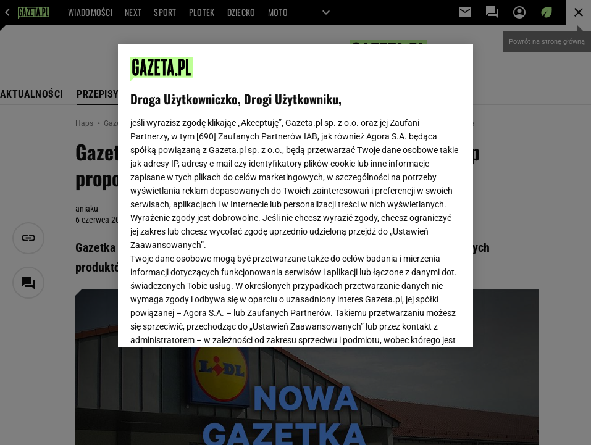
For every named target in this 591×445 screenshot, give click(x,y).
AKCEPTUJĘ (418, 323)
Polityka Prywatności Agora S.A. (369, 190)
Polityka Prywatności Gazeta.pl (239, 190)
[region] (295, 195)
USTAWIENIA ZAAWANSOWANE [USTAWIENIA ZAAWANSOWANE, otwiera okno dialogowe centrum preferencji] (211, 322)
